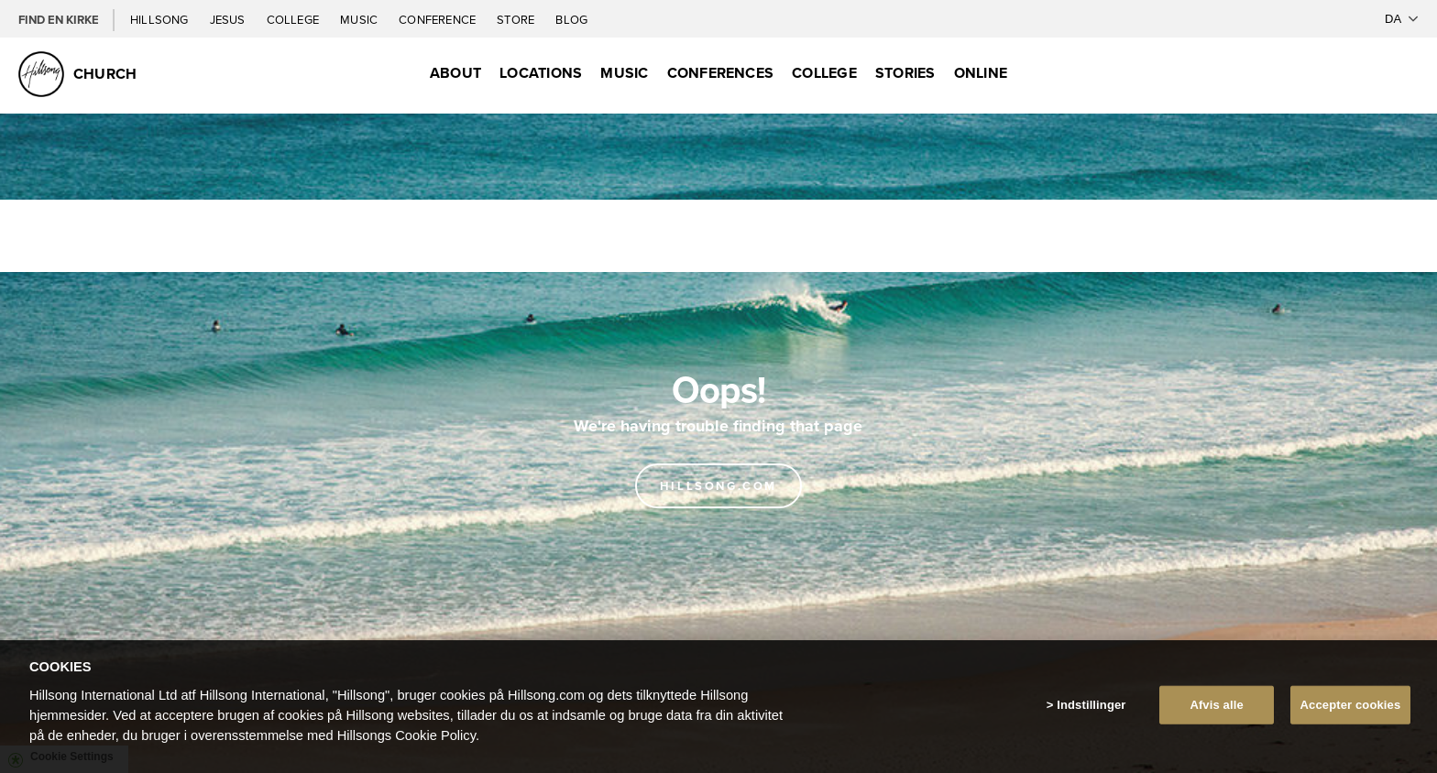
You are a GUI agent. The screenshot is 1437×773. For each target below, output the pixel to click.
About (455, 72)
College (294, 19)
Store (517, 19)
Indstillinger (1091, 705)
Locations (540, 72)
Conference (438, 19)
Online (980, 72)
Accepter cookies (1350, 705)
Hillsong (161, 19)
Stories (905, 72)
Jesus (229, 19)
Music (360, 19)
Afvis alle (1216, 705)
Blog (571, 19)
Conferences (720, 72)
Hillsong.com (718, 486)
